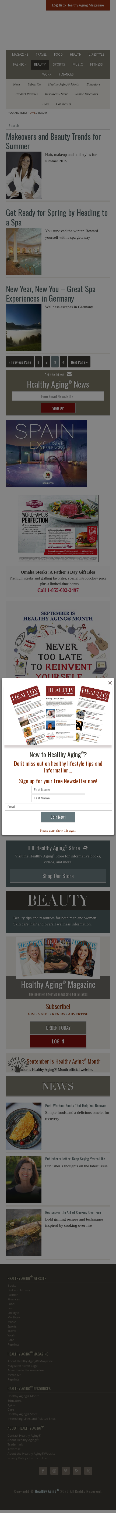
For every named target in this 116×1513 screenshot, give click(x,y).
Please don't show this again (58, 830)
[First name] (58, 789)
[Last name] (58, 798)
